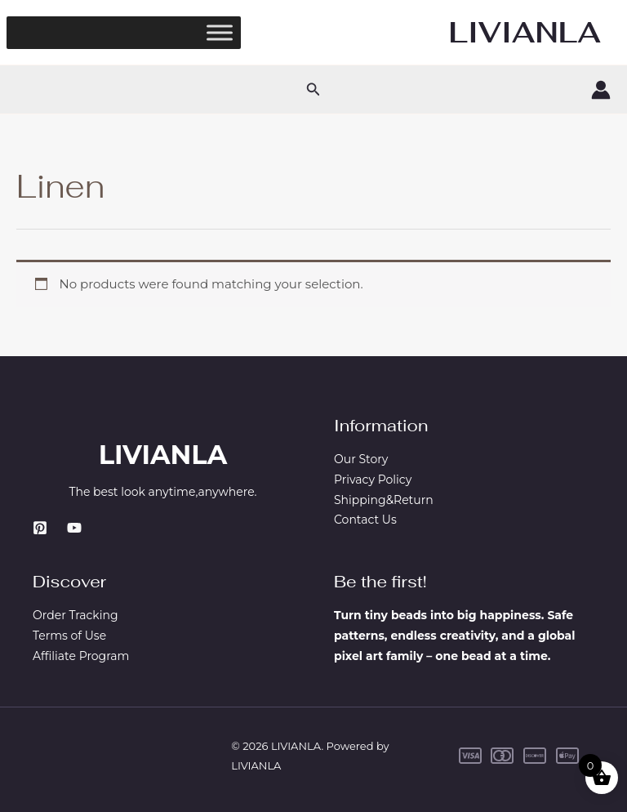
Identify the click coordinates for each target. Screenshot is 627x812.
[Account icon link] (601, 90)
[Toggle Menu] (220, 32)
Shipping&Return (384, 500)
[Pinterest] (40, 527)
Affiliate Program (81, 656)
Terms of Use (69, 635)
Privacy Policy (372, 479)
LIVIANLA (525, 32)
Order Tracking (75, 615)
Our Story (361, 459)
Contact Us (365, 519)
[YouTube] (74, 527)
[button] (313, 89)
